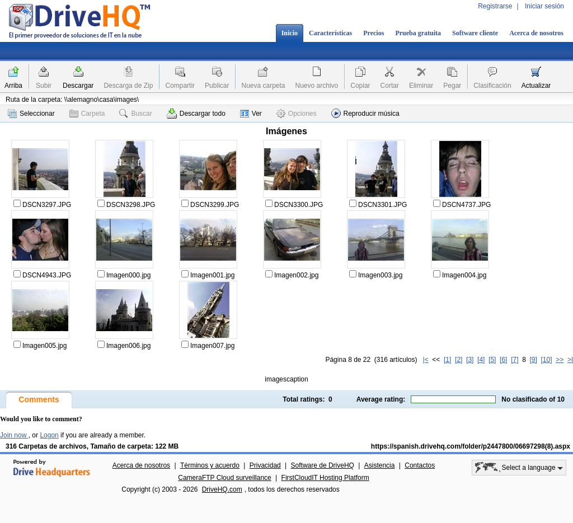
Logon (49, 435)
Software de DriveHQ (322, 465)
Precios (373, 33)
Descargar (78, 85)
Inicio (289, 33)
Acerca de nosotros (536, 33)
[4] (481, 360)
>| (570, 360)
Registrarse (495, 6)
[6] (503, 360)
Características (330, 33)
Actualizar (536, 85)
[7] (514, 360)
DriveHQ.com (222, 489)
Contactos (420, 465)
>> (559, 360)
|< (426, 360)
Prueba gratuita (418, 33)
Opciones (296, 113)
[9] (533, 360)
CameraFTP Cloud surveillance (224, 478)
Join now (14, 435)
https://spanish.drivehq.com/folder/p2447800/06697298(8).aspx (470, 446)
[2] (458, 360)
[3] (469, 360)
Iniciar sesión (544, 6)
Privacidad (265, 465)
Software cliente (475, 33)
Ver (251, 113)
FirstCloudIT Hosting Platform (325, 478)
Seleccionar (31, 113)
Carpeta (87, 113)
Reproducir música (365, 113)
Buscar (135, 113)
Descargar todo (196, 114)
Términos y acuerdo (209, 465)
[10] (546, 360)
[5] (492, 360)
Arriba (13, 85)
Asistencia (379, 465)
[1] (447, 360)
